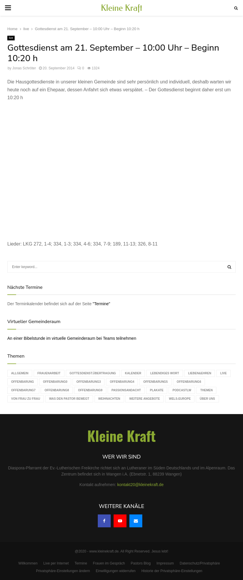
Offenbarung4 (122, 381)
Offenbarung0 (55, 381)
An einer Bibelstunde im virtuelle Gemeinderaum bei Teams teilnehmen (71, 338)
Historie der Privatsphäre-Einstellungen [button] (171, 571)
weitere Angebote (144, 398)
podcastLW (181, 390)
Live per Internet (56, 563)
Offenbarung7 (23, 390)
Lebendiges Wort (164, 373)
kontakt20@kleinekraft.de (140, 484)
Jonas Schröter (24, 68)
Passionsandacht (126, 390)
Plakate (156, 390)
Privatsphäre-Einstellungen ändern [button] (63, 571)
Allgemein (19, 373)
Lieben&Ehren (199, 373)
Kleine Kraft (121, 8)
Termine (81, 563)
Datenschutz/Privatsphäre (200, 563)
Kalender (133, 373)
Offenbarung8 (57, 390)
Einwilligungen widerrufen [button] (116, 571)
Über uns (207, 398)
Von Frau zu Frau (25, 398)
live (11, 38)
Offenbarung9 (90, 390)
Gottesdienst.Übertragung (93, 373)
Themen (206, 390)
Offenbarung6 (189, 381)
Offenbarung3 (88, 381)
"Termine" (101, 303)
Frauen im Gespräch (109, 563)
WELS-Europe (180, 398)
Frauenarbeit (49, 373)
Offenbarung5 (155, 381)
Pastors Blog (141, 563)
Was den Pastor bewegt (69, 398)
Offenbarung (22, 381)
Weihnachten (109, 398)
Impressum (165, 563)
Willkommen (27, 563)
